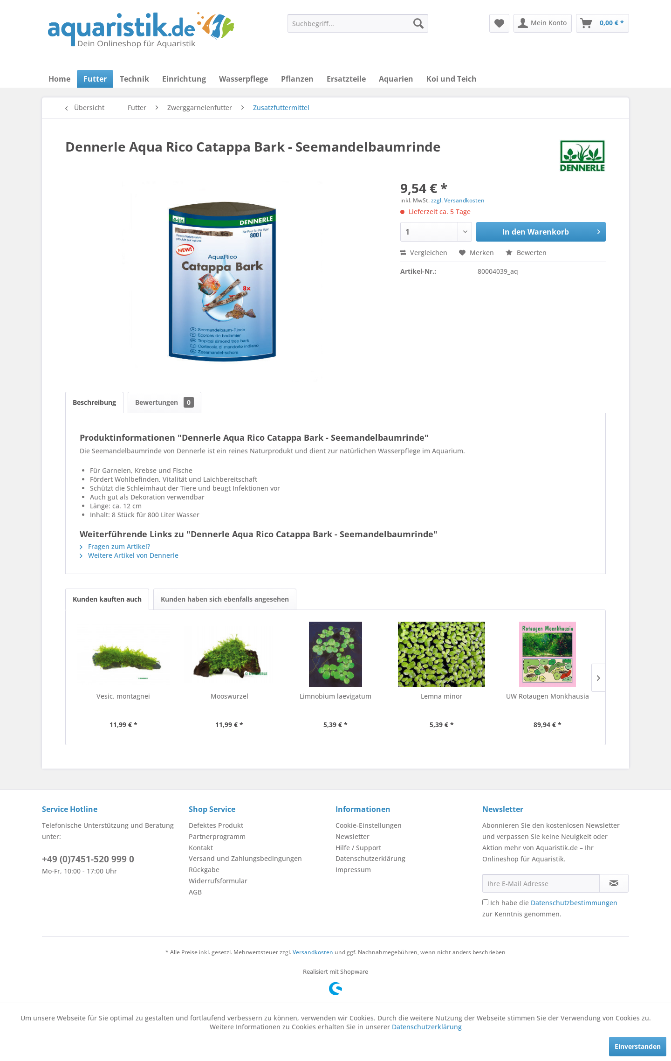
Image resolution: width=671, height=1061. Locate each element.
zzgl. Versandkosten (458, 200)
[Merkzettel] (499, 23)
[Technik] (134, 79)
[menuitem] (358, 23)
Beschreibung (94, 402)
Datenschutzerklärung (370, 858)
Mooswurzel (229, 696)
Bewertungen (164, 402)
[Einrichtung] (184, 79)
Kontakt (201, 847)
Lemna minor (441, 696)
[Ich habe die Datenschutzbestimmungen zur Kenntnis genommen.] (485, 902)
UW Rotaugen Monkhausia (547, 696)
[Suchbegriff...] (358, 23)
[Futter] (95, 79)
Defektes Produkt (216, 825)
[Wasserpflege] (243, 79)
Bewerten (526, 252)
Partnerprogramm (217, 836)
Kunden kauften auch (107, 599)
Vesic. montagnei (123, 696)
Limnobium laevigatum (335, 696)
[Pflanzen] (297, 79)
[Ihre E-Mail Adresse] (541, 883)
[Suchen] (418, 23)
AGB (195, 892)
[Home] (59, 79)
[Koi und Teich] (451, 79)
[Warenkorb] (602, 23)
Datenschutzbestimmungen (574, 902)
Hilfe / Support (358, 847)
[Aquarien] (396, 79)
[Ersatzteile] (346, 79)
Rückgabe (204, 869)
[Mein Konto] (543, 23)
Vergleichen (423, 252)
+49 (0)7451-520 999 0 (88, 859)
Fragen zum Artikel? (115, 546)
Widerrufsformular (218, 880)
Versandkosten (313, 952)
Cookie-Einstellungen (369, 825)
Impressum (353, 869)
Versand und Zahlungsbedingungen (245, 858)
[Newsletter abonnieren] (614, 883)
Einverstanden (638, 1046)
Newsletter (353, 836)
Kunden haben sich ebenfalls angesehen (225, 599)
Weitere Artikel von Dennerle (129, 555)
